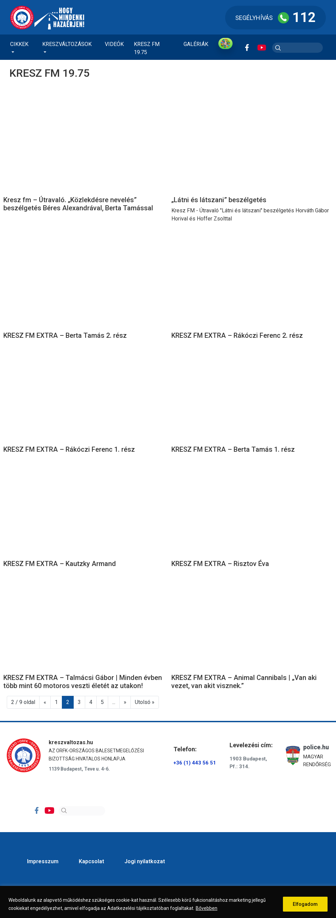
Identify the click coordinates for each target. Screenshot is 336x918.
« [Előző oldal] (45, 702)
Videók (114, 44)
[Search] (81, 811)
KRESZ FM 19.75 (147, 48)
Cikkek (19, 44)
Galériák (196, 44)
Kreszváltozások (67, 44)
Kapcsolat (91, 861)
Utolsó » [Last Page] (144, 702)
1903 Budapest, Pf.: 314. (248, 763)
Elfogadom (305, 904)
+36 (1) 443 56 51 (194, 763)
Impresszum (42, 861)
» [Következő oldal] (125, 702)
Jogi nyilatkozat (144, 861)
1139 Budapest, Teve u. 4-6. (79, 769)
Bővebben (206, 908)
